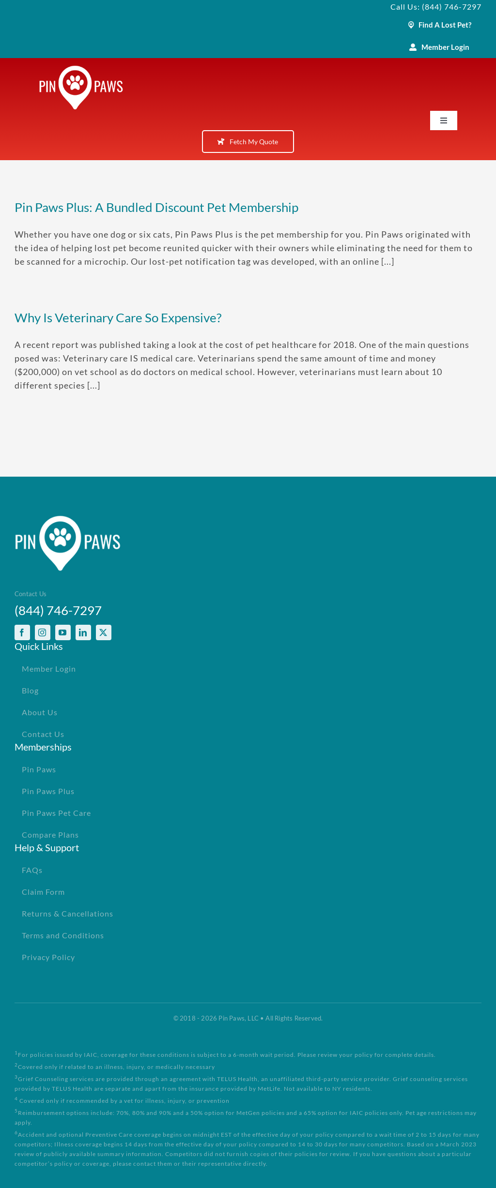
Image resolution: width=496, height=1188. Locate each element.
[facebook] (22, 632)
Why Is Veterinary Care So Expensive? (118, 317)
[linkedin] (83, 632)
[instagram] (42, 632)
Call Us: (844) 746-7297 (435, 6)
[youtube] (63, 632)
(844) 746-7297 (58, 610)
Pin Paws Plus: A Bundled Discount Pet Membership (156, 207)
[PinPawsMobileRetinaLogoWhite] (81, 69)
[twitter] (103, 632)
